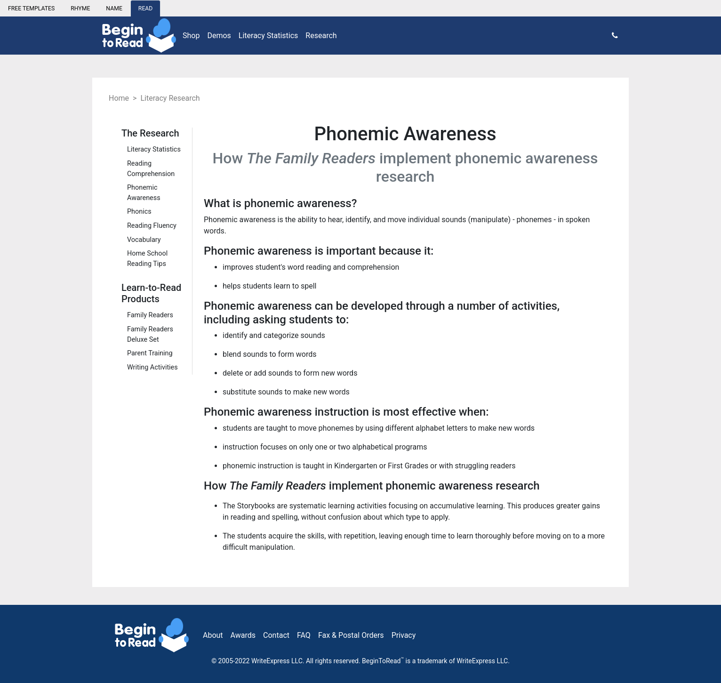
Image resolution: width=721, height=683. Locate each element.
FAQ (304, 635)
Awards (243, 635)
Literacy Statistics (268, 35)
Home (119, 98)
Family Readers (150, 315)
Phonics (139, 212)
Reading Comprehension (151, 169)
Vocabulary (144, 240)
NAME (114, 8)
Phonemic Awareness (143, 193)
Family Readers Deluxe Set (150, 334)
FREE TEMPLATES (31, 8)
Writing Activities (152, 367)
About (213, 635)
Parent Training (150, 353)
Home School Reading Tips (147, 258)
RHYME (80, 8)
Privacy (404, 635)
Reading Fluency (151, 226)
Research (320, 35)
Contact (276, 635)
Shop (191, 35)
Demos (219, 35)
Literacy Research (170, 98)
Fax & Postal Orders (351, 635)
